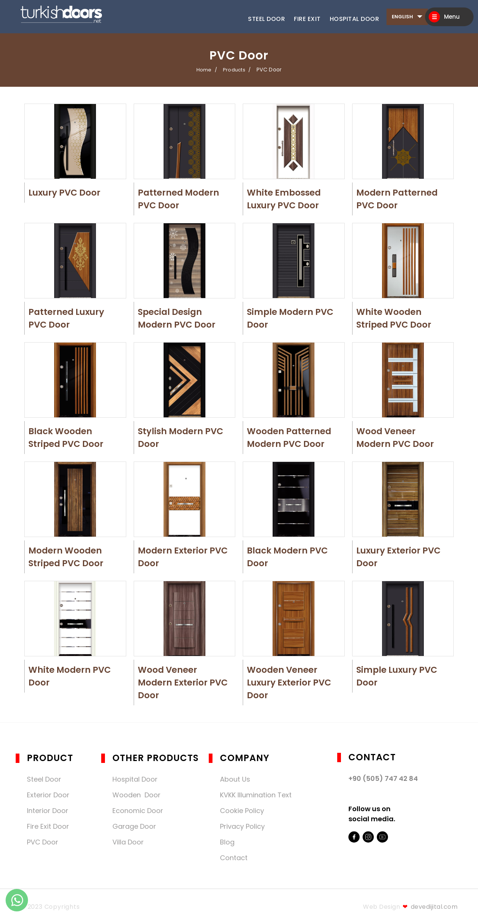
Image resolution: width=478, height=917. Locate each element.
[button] (74, 142)
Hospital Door (354, 19)
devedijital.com (430, 906)
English (402, 16)
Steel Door (266, 19)
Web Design (381, 906)
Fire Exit (307, 19)
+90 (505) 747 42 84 (383, 778)
